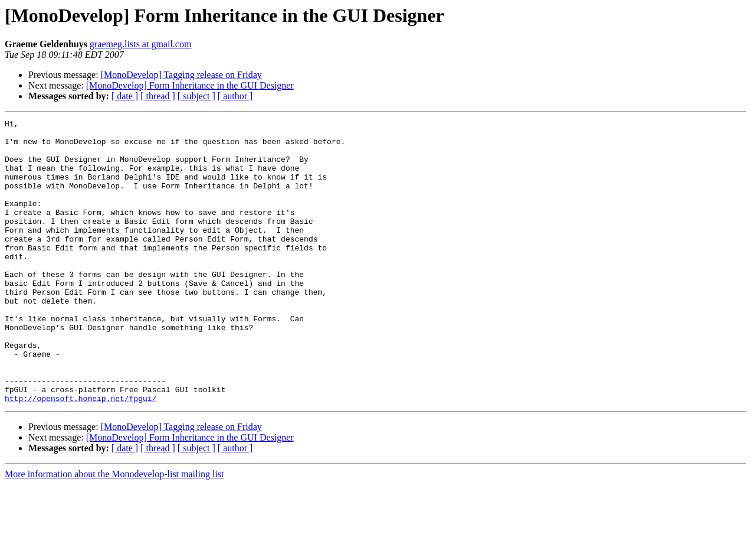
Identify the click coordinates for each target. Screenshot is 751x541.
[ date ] (124, 96)
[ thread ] (157, 96)
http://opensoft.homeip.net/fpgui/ (80, 454)
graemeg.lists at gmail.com (140, 44)
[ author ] (235, 96)
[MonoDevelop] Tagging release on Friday (181, 75)
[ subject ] (196, 96)
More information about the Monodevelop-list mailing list (114, 531)
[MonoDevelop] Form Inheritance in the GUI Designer (190, 85)
